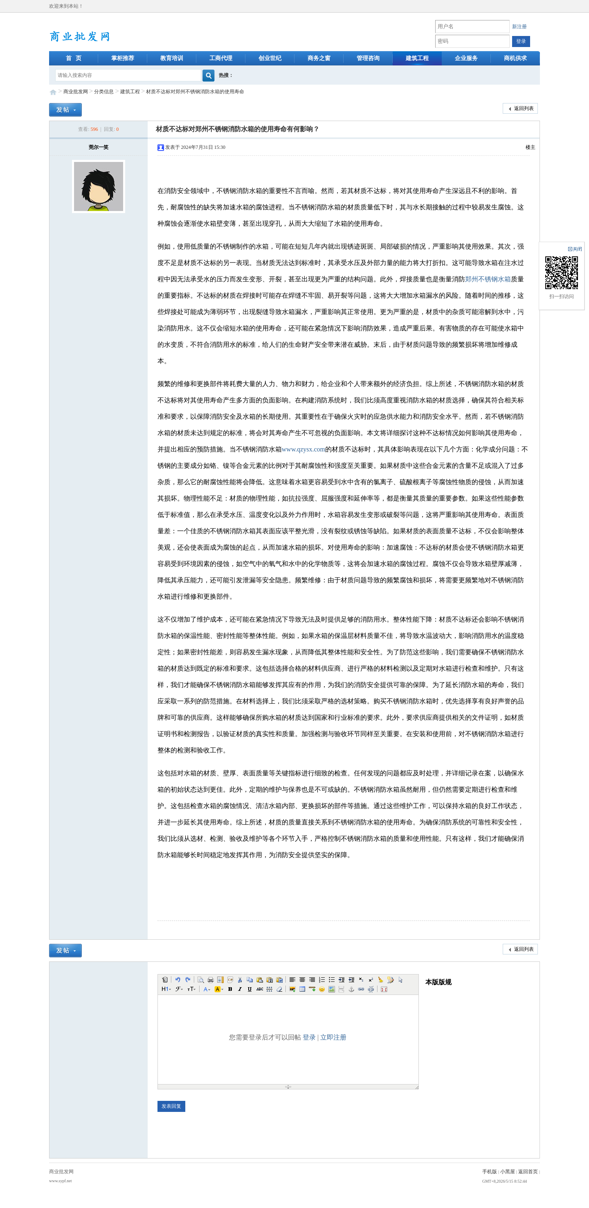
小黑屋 (507, 1171)
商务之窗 (319, 58)
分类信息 (104, 91)
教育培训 (171, 58)
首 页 (74, 58)
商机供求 (515, 58)
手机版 (489, 1171)
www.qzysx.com (304, 449)
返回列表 (520, 109)
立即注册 (333, 1037)
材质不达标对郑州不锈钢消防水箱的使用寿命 (195, 91)
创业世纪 (270, 58)
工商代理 (220, 58)
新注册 (519, 26)
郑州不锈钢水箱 (488, 279)
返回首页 (528, 1171)
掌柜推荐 (122, 58)
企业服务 (466, 58)
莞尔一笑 (98, 147)
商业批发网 (75, 91)
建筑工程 (417, 58)
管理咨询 (368, 58)
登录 (309, 1037)
